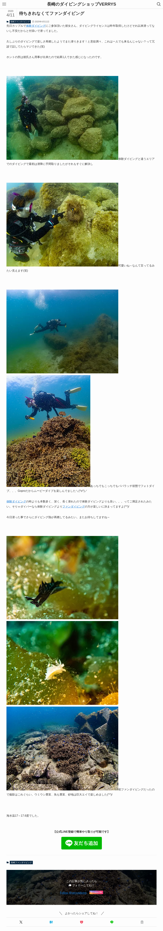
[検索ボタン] (159, 4)
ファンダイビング (73, 506)
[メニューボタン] (4, 4)
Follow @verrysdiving (73, 892)
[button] (20, 922)
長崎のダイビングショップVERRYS (81, 4)
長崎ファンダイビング (20, 22)
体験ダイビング (36, 25)
